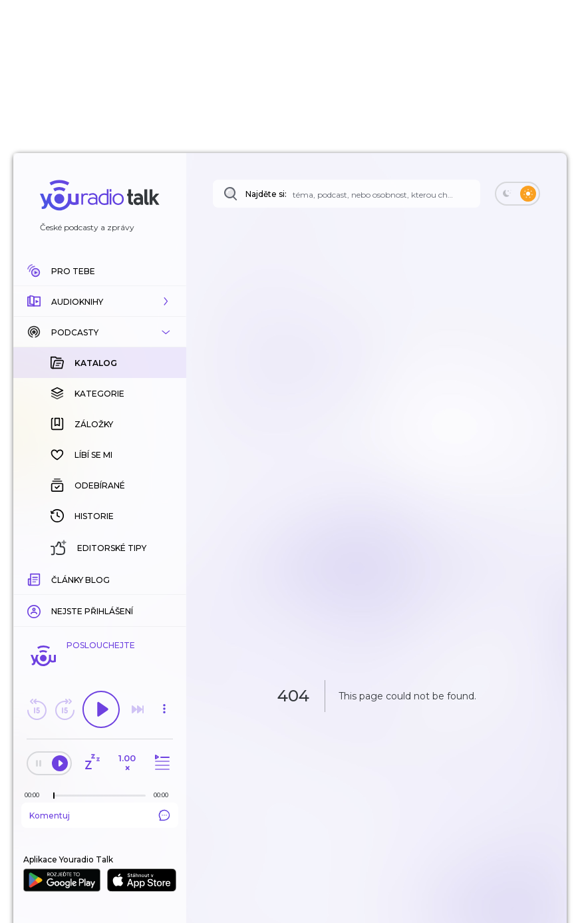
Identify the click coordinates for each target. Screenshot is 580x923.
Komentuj (99, 815)
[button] (99, 301)
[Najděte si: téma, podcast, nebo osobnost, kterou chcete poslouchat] (346, 194)
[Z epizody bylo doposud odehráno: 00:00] (35, 795)
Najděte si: (266, 194)
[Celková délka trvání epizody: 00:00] (164, 795)
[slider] (54, 796)
